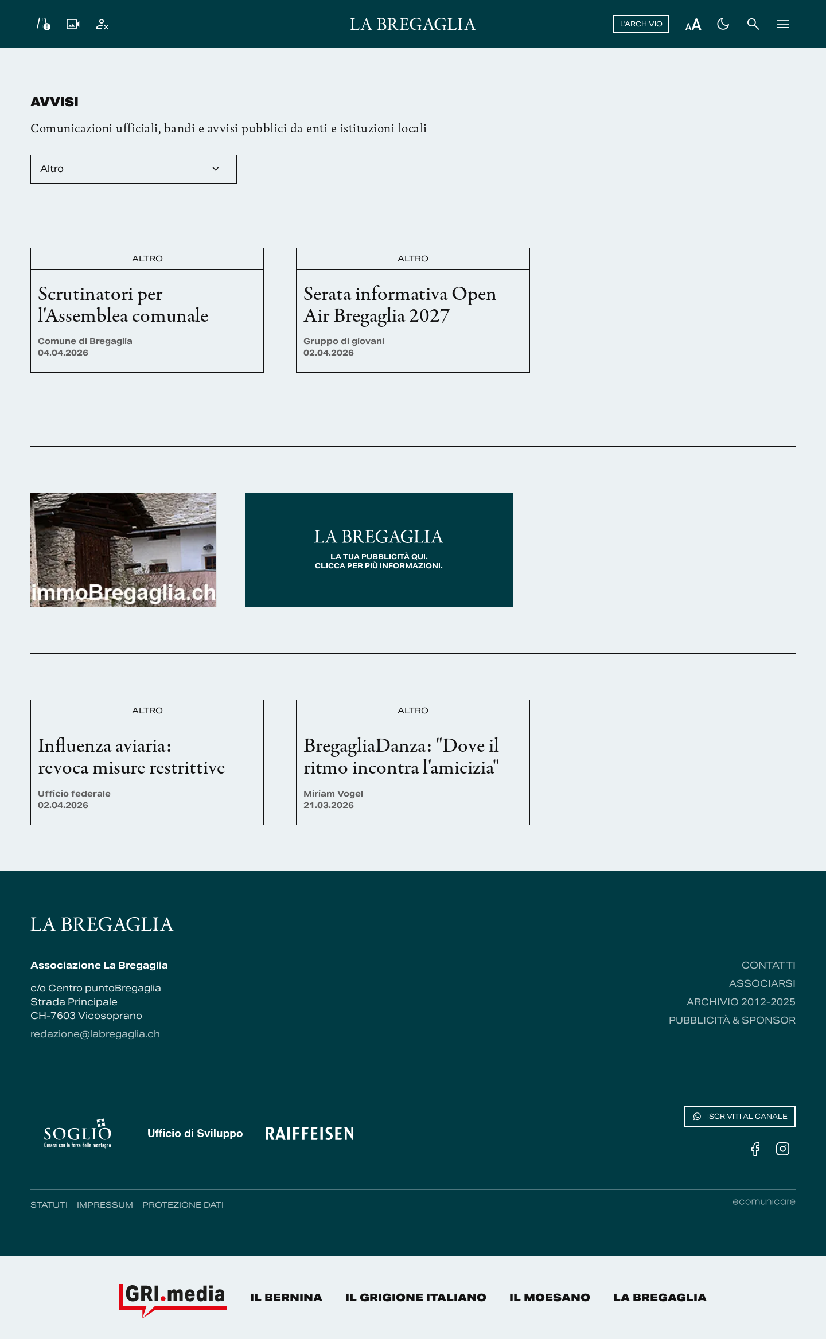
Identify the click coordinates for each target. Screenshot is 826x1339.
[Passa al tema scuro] (723, 24)
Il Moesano (549, 1297)
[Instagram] (783, 1149)
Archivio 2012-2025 (741, 1002)
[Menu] (783, 24)
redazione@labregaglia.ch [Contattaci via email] (95, 1034)
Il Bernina (286, 1297)
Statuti (49, 1205)
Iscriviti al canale (740, 1116)
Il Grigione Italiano (415, 1297)
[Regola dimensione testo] (693, 24)
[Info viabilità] (43, 24)
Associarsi (762, 984)
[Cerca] (753, 24)
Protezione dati (183, 1205)
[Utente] (102, 24)
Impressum (105, 1205)
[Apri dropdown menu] (133, 169)
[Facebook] (755, 1149)
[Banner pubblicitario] (123, 550)
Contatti (769, 965)
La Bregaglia (660, 1297)
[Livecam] (72, 24)
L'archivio (641, 23)
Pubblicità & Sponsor (732, 1020)
